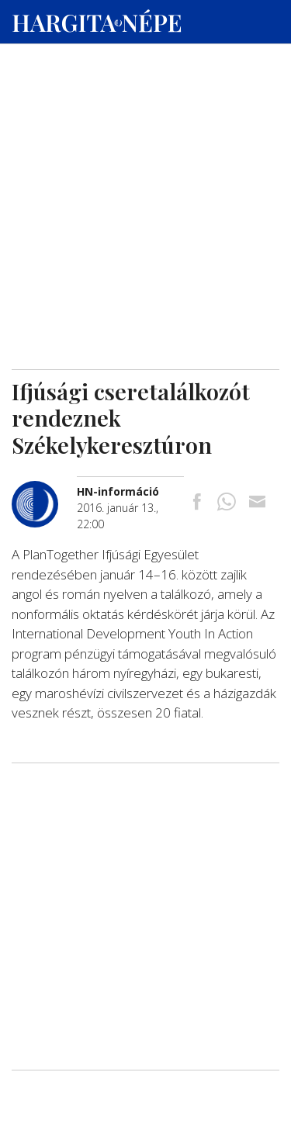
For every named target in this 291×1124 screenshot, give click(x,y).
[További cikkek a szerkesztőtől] (44, 489)
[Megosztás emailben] (257, 503)
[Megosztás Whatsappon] (226, 503)
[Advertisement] (145, 148)
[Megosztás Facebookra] (197, 503)
